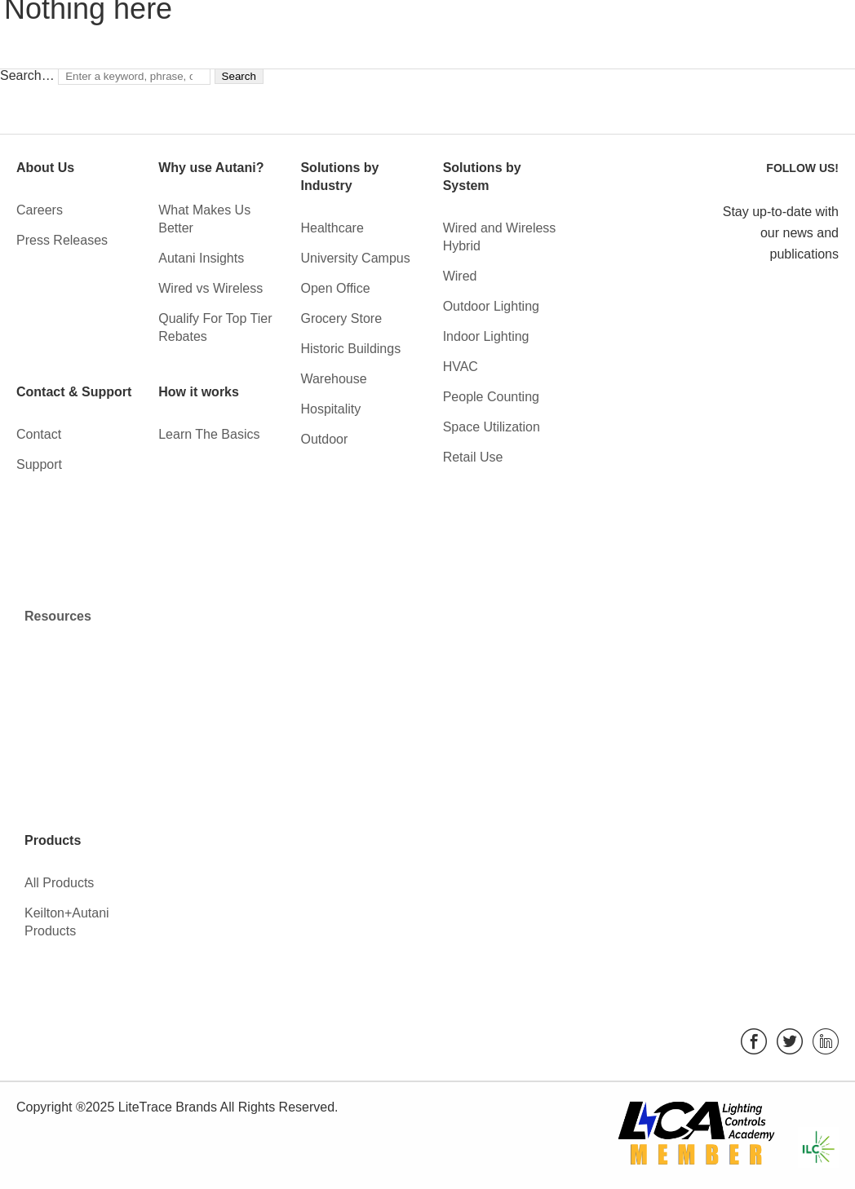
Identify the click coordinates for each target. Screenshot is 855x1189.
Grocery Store (341, 318)
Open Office (335, 288)
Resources (57, 616)
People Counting (491, 397)
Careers (39, 210)
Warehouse (333, 379)
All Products (59, 883)
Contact (38, 434)
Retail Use (473, 457)
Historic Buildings (350, 349)
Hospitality (330, 409)
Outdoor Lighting (491, 306)
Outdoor (324, 439)
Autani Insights (201, 258)
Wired (460, 276)
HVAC (460, 366)
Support (39, 464)
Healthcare (331, 228)
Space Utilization (491, 427)
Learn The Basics (208, 434)
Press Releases (62, 240)
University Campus (355, 258)
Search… (27, 75)
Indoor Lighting (486, 336)
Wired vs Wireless (210, 288)
